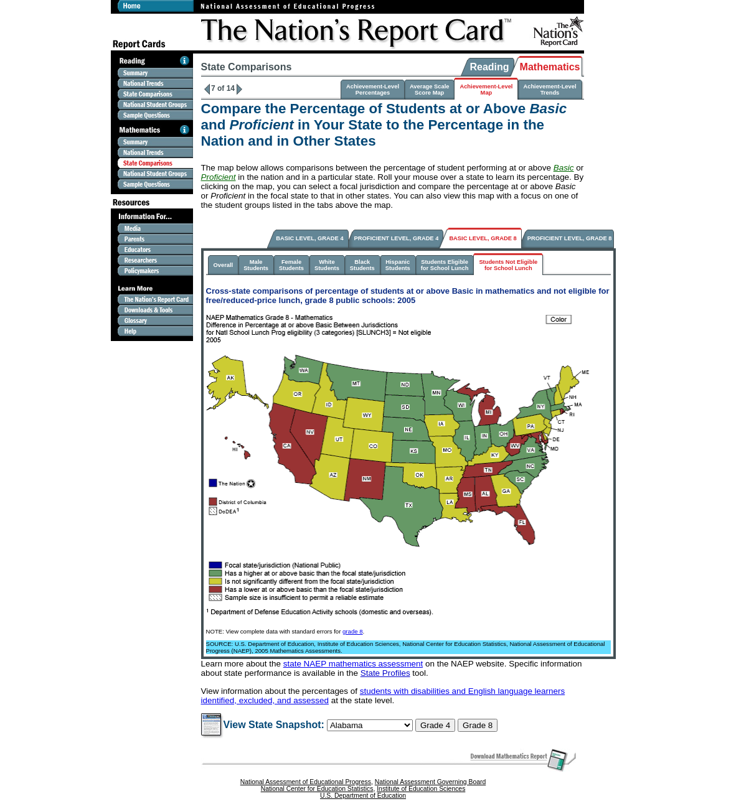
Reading (489, 67)
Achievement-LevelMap (486, 89)
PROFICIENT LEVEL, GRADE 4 (396, 238)
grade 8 (352, 631)
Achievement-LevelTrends (549, 89)
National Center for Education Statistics (317, 788)
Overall (223, 265)
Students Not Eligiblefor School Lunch (508, 265)
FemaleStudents (291, 265)
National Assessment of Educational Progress (305, 782)
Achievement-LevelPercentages (372, 89)
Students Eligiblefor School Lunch (445, 265)
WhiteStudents (326, 265)
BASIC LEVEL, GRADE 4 (309, 238)
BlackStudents (362, 265)
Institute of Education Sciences (421, 788)
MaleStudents (255, 265)
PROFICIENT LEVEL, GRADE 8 (569, 238)
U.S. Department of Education (363, 795)
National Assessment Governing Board (430, 782)
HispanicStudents (397, 265)
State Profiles (385, 673)
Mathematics (550, 67)
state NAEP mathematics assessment (353, 663)
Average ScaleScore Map (429, 89)
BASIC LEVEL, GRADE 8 (482, 238)
